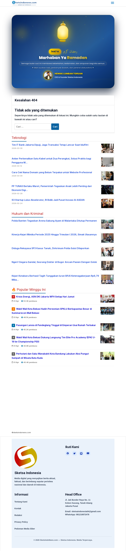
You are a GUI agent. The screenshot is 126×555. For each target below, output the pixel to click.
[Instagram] (81, 457)
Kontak (18, 512)
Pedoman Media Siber (25, 533)
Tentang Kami (21, 506)
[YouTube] (88, 457)
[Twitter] (74, 457)
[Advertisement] (63, 404)
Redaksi (18, 519)
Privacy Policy (21, 526)
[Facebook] (67, 457)
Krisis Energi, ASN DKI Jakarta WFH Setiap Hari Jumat (46, 296)
